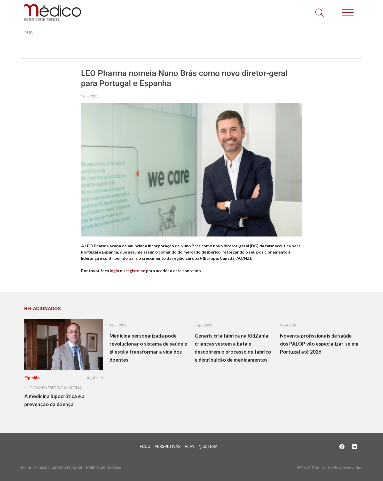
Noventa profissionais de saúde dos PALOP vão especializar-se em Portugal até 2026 (319, 344)
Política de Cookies (103, 467)
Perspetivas (167, 446)
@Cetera (208, 446)
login (114, 270)
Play (189, 446)
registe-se (135, 270)
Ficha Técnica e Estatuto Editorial (51, 467)
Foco (145, 446)
